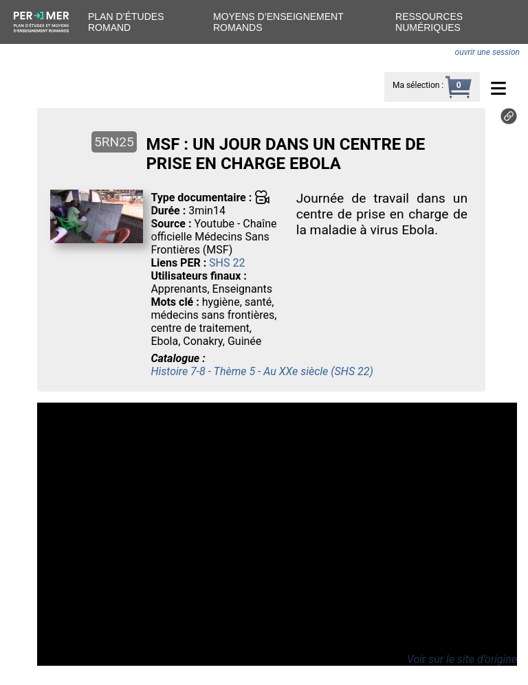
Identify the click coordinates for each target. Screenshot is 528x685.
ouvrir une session (487, 52)
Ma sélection (416, 85)
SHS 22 (227, 262)
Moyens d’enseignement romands (278, 22)
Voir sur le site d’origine (462, 659)
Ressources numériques (429, 22)
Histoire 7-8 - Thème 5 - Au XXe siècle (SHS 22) (262, 371)
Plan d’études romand (126, 22)
